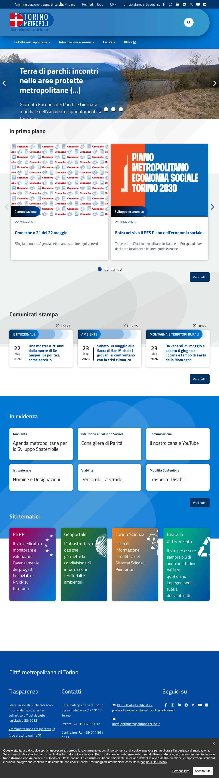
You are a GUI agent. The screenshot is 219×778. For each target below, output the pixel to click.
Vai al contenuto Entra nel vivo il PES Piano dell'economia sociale (160, 202)
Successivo (214, 83)
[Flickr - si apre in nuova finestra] (205, 4)
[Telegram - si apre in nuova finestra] (184, 4)
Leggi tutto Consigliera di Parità (109, 444)
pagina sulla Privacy (154, 762)
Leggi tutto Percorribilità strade (109, 477)
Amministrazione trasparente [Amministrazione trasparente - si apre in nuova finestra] (36, 4)
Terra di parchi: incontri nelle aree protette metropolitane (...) (59, 80)
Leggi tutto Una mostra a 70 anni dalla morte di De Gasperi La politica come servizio (41, 348)
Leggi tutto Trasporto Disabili (178, 477)
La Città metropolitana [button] (30, 42)
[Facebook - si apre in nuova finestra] (164, 4)
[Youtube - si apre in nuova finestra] (198, 4)
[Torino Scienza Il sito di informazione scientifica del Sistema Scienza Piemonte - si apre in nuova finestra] (135, 564)
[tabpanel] (109, 84)
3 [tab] (113, 109)
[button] (189, 22)
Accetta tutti (202, 771)
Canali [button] (107, 42)
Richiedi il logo (92, 4)
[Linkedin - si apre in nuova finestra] (177, 4)
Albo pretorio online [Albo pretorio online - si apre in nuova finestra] (23, 735)
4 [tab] (120, 109)
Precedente (4, 83)
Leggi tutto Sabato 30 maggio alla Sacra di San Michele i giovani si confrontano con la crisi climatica (109, 348)
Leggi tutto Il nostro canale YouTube (178, 444)
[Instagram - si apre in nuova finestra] (171, 4)
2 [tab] (106, 109)
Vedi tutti (201, 277)
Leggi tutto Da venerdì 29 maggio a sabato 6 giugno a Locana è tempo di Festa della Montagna (178, 348)
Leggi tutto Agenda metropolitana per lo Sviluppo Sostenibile (41, 444)
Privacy (70, 4)
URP (113, 4)
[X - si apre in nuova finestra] (191, 4)
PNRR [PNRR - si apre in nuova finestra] (128, 42)
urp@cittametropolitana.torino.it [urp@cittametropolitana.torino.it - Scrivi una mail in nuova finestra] (136, 721)
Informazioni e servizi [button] (75, 42)
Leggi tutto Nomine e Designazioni (41, 477)
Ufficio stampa (133, 4)
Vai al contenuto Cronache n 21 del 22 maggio (59, 202)
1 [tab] (98, 109)
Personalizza (180, 771)
